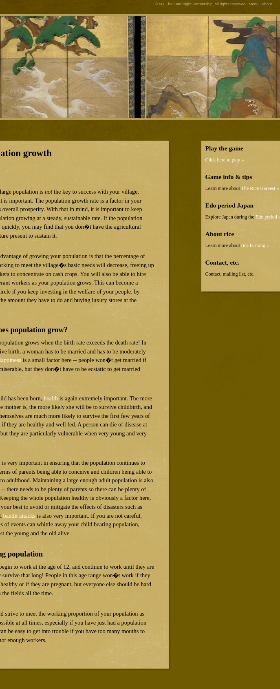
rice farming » (255, 245)
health (51, 398)
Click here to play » (224, 160)
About (267, 4)
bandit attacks (19, 515)
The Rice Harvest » (260, 188)
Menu (253, 4)
